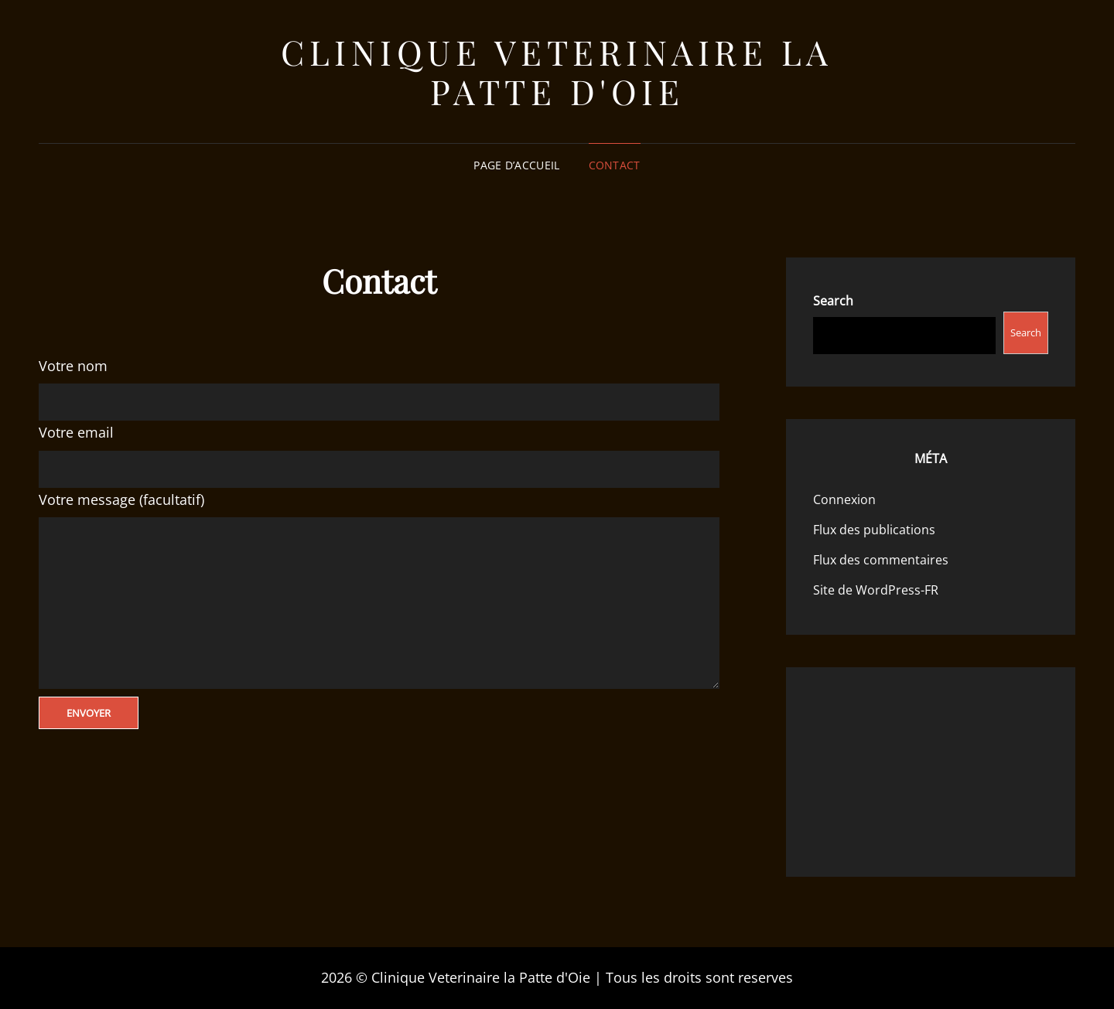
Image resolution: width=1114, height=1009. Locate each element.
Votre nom (73, 365)
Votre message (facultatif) (121, 499)
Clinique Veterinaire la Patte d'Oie (557, 71)
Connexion (844, 499)
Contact (615, 165)
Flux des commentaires (880, 559)
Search (833, 300)
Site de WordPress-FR (875, 589)
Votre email (76, 432)
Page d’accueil (516, 165)
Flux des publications (874, 529)
